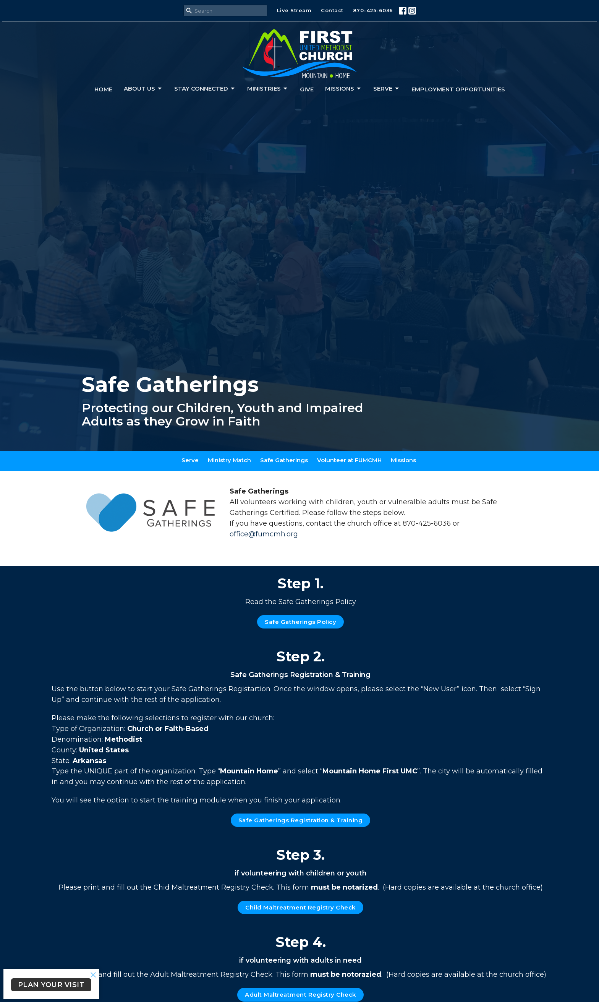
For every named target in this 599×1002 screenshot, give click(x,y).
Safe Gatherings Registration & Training (300, 820)
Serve (386, 89)
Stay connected (205, 89)
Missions (343, 89)
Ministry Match (229, 460)
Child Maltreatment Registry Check (300, 907)
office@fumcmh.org (264, 534)
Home (103, 89)
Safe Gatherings (284, 460)
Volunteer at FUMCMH (349, 460)
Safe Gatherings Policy (300, 621)
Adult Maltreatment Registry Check (300, 994)
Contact (332, 10)
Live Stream (294, 10)
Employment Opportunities (458, 89)
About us (143, 89)
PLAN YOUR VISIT (51, 985)
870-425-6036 (373, 10)
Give (307, 89)
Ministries (267, 89)
